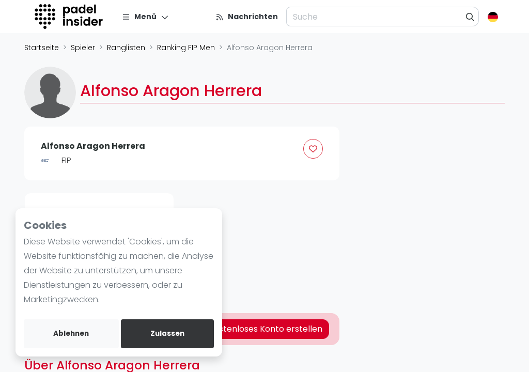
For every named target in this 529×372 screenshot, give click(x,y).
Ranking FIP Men (186, 47)
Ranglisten (126, 47)
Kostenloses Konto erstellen (265, 329)
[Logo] (70, 16)
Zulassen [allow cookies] (167, 333)
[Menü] (145, 16)
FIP (66, 160)
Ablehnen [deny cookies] (71, 333)
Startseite (41, 47)
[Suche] (470, 16)
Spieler (83, 47)
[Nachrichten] (246, 16)
